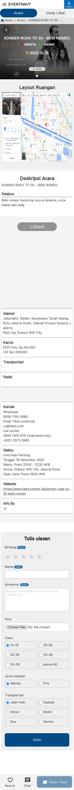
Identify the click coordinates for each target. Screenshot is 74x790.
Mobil (45, 712)
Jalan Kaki (15, 702)
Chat (27, 782)
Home (9, 20)
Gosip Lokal (55, 13)
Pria (44, 683)
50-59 (13, 665)
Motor (13, 712)
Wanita (13, 683)
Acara (18, 13)
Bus (11, 722)
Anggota (69, 4)
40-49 (46, 655)
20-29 (45, 645)
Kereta (46, 722)
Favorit (10, 782)
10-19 (12, 645)
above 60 (48, 665)
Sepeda (46, 702)
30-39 (12, 655)
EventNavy (19, 4)
